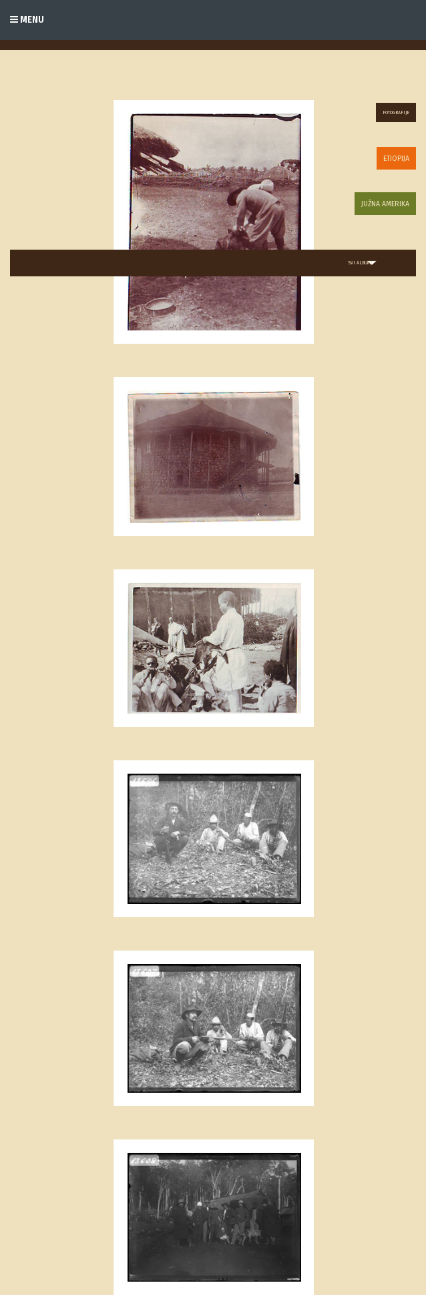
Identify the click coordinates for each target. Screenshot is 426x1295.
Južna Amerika (385, 203)
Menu (27, 19)
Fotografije (396, 112)
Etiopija (396, 158)
